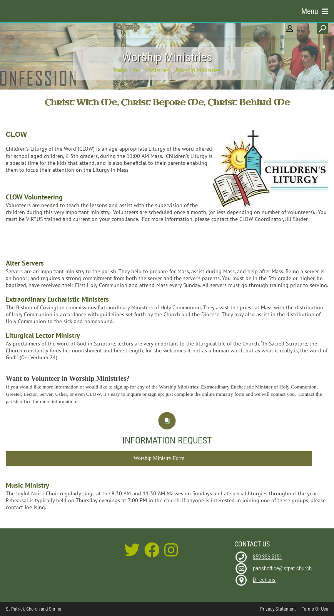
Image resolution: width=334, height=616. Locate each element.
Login (303, 28)
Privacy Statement (278, 608)
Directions (264, 579)
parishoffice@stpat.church (282, 568)
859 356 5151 (267, 556)
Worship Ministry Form (159, 458)
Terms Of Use (315, 608)
